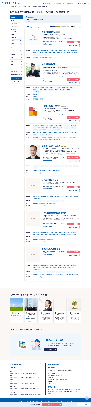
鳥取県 (11, 388)
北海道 (11, 369)
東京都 (30, 373)
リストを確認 (83, 404)
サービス (61, 391)
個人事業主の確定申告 (61, 369)
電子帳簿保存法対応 (59, 370)
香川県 (34, 388)
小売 (54, 389)
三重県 (26, 384)
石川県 (19, 377)
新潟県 (11, 377)
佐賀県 (15, 394)
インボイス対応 (51, 370)
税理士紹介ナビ (13, 6)
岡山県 (19, 388)
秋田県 (26, 369)
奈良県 (22, 384)
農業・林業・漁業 (68, 391)
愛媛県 (38, 388)
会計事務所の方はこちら (82, 3)
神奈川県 (19, 6)
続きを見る (61, 76)
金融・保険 (77, 389)
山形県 (30, 369)
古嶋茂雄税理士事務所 (51, 248)
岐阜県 (34, 377)
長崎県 (19, 394)
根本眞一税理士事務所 (51, 146)
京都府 (15, 384)
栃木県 (15, 373)
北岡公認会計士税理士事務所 (54, 212)
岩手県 (19, 369)
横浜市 (25, 6)
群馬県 (19, 373)
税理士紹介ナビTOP (47, 3)
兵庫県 (19, 384)
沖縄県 (38, 394)
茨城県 (11, 373)
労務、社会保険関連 (52, 384)
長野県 (30, 377)
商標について (50, 401)
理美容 (49, 391)
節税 (66, 370)
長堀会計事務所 (48, 31)
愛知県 (11, 379)
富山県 (15, 377)
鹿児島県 (35, 394)
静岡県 (38, 377)
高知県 (11, 390)
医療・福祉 (75, 391)
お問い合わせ (51, 404)
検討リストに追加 (73, 45)
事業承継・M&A (58, 375)
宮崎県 (30, 394)
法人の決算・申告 (51, 369)
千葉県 (26, 373)
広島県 (22, 388)
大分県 (26, 394)
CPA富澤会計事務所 (50, 179)
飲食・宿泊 (61, 389)
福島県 (34, 369)
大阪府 (11, 384)
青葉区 (29, 6)
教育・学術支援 (55, 391)
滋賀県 (30, 384)
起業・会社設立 (51, 375)
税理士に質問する (71, 3)
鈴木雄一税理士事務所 (51, 106)
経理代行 (73, 369)
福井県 (22, 377)
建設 (49, 389)
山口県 (26, 388)
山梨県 (26, 377)
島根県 (15, 388)
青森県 (15, 369)
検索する (17, 78)
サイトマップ (21, 401)
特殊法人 (50, 393)
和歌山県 (35, 384)
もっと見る (49, 349)
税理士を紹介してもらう (59, 3)
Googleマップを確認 (47, 44)
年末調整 (69, 369)
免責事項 (37, 401)
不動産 (66, 389)
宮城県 (22, 369)
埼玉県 (22, 373)
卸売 (57, 389)
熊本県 (22, 394)
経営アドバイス (63, 379)
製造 (52, 389)
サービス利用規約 (43, 401)
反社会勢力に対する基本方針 (60, 401)
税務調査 (70, 370)
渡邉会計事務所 (48, 64)
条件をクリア (16, 81)
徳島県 (30, 388)
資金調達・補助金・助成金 (53, 379)
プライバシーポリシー (30, 401)
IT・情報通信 (71, 389)
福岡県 (11, 394)
